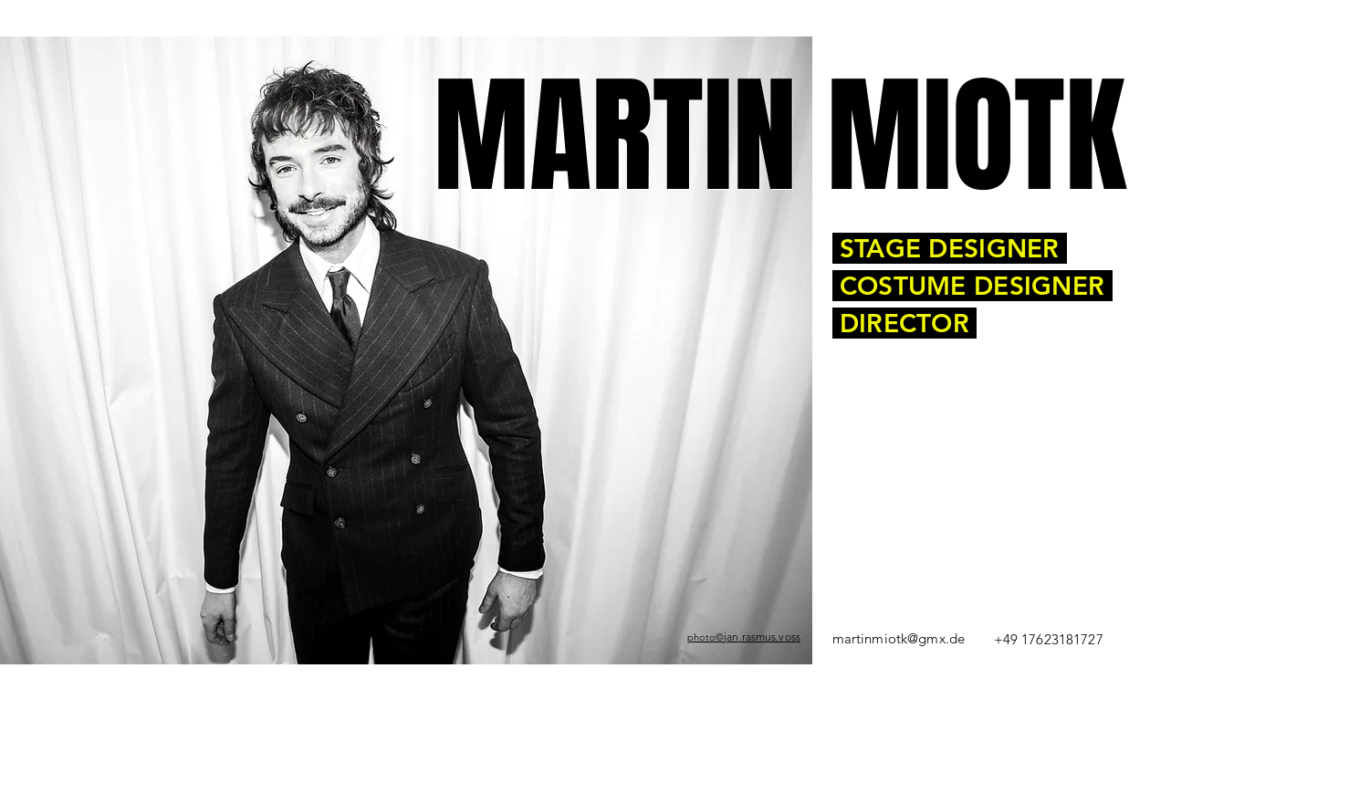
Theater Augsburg (450, 686)
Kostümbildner (403, 678)
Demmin (308, 678)
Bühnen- (372, 678)
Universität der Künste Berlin (825, 678)
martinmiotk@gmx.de (899, 638)
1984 (285, 678)
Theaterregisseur (453, 678)
